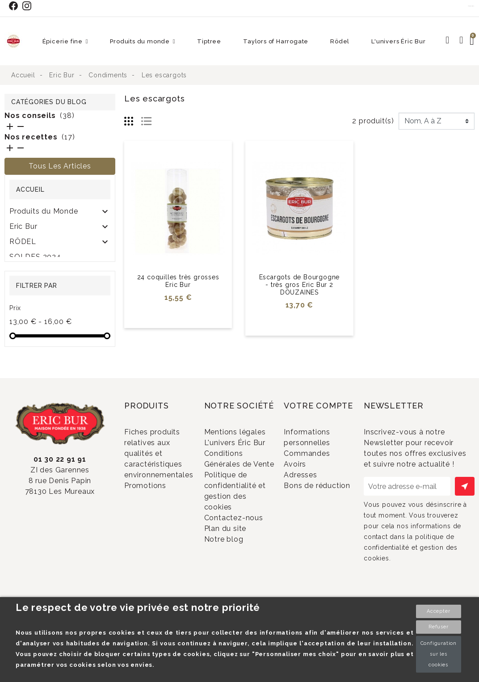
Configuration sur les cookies (438, 654)
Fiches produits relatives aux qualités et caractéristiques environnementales (158, 461)
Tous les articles (60, 166)
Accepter (438, 611)
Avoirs (306, 479)
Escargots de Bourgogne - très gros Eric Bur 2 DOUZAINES (299, 285)
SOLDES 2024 (35, 257)
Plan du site (236, 588)
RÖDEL (22, 241)
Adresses (312, 494)
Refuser (439, 627)
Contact (471, 5)
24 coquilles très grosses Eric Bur (178, 281)
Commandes (318, 464)
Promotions (157, 497)
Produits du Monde (43, 211)
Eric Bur (23, 226)
